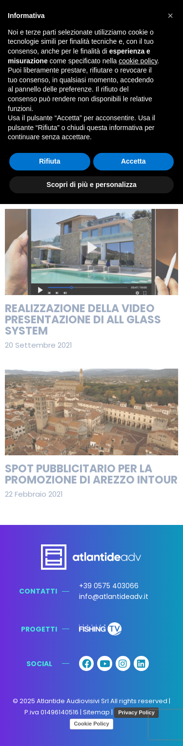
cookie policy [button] (138, 61)
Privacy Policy (136, 712)
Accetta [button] (133, 161)
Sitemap (96, 712)
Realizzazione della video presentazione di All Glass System (83, 319)
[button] (170, 15)
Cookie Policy (91, 724)
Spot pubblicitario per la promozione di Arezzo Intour (91, 474)
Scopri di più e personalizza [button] (91, 184)
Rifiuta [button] (50, 161)
